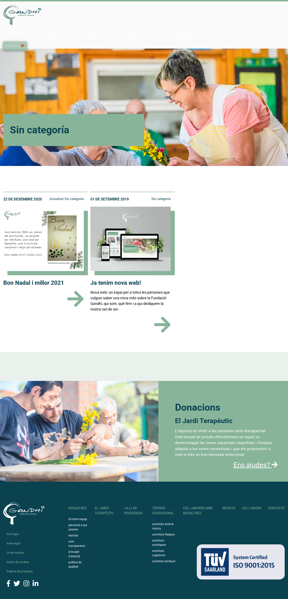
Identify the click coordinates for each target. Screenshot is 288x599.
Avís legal (13, 518)
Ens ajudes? (255, 449)
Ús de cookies (15, 537)
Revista (236, 14)
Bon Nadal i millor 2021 (33, 267)
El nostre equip (77, 503)
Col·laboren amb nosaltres (204, 14)
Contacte (277, 14)
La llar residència (123, 14)
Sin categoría (74, 183)
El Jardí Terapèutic (89, 14)
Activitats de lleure (163, 545)
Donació (12, 31)
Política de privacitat (20, 556)
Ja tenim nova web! (115, 267)
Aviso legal (13, 528)
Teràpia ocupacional (158, 14)
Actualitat (57, 183)
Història (73, 520)
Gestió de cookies (18, 546)
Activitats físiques (163, 519)
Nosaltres (57, 14)
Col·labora (256, 14)
